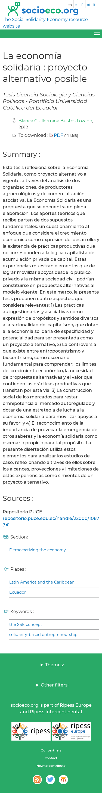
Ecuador (17, 592)
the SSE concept (25, 624)
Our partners (51, 750)
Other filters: (55, 685)
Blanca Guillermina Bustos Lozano (55, 120)
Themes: (54, 664)
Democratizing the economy (37, 550)
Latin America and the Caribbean (42, 582)
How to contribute (51, 766)
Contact (51, 758)
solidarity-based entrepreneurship (43, 634)
